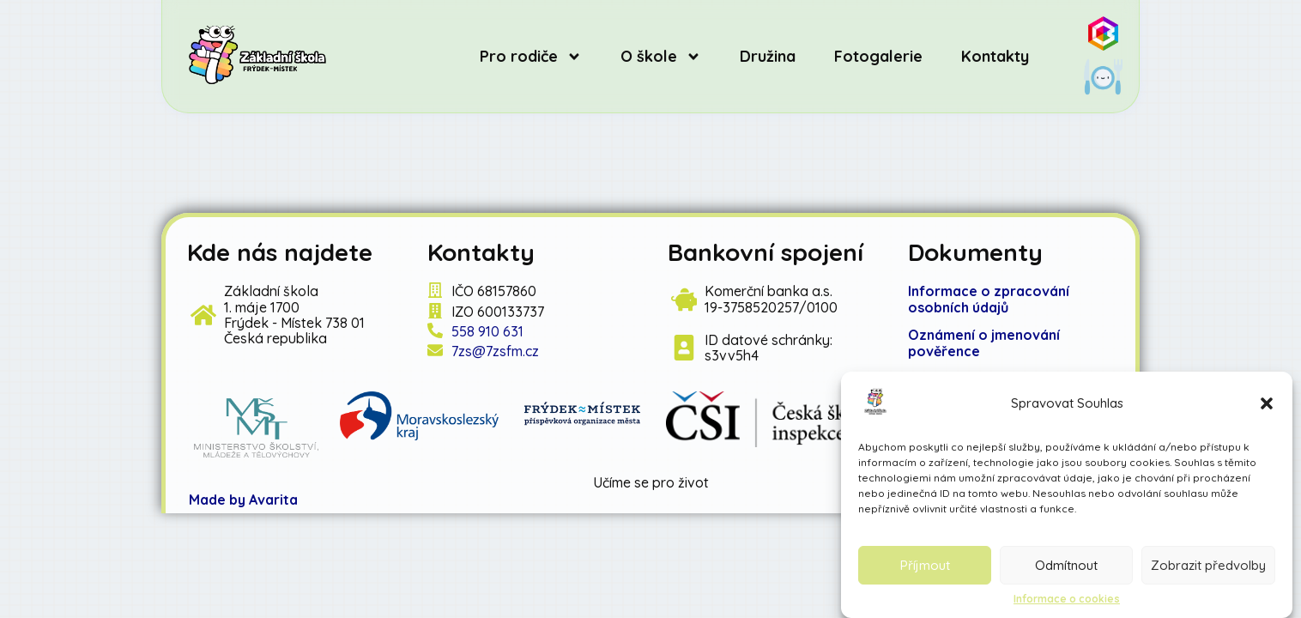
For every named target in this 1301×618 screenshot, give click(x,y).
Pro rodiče (531, 56)
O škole (660, 56)
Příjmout (925, 565)
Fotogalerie (878, 56)
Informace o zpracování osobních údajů (988, 298)
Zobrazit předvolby (1208, 565)
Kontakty (995, 56)
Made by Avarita (243, 499)
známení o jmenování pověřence (984, 342)
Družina (768, 56)
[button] (1266, 403)
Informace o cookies (1067, 599)
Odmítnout (1066, 565)
